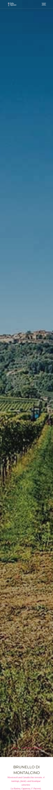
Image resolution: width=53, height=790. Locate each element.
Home (15, 707)
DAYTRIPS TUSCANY (32, 707)
